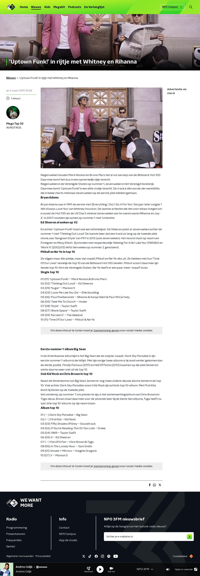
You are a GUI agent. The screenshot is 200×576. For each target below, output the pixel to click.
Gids (47, 7)
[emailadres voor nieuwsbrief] (149, 536)
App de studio (68, 540)
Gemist (10, 546)
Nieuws (36, 7)
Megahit (59, 7)
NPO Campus (172, 7)
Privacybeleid (42, 556)
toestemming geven (106, 330)
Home (24, 7)
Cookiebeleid (180, 556)
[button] (89, 569)
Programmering (16, 527)
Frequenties (14, 540)
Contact (64, 527)
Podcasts (74, 7)
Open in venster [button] (186, 569)
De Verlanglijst (94, 7)
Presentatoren (15, 534)
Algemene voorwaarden (20, 556)
